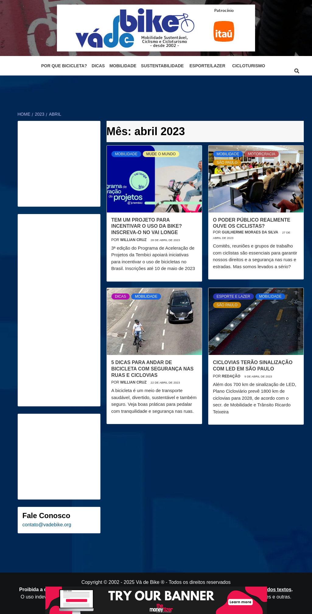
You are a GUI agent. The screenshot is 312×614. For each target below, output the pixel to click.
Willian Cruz (134, 240)
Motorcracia (261, 154)
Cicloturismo (248, 65)
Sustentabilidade (162, 65)
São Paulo (227, 162)
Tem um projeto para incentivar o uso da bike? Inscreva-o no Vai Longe (146, 226)
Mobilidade (122, 65)
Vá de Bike (147, 582)
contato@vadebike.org (47, 524)
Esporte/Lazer (207, 65)
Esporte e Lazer (233, 296)
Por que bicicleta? (64, 65)
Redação (231, 376)
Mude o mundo (161, 154)
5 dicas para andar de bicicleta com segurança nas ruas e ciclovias (152, 369)
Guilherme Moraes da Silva (250, 232)
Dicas (98, 65)
